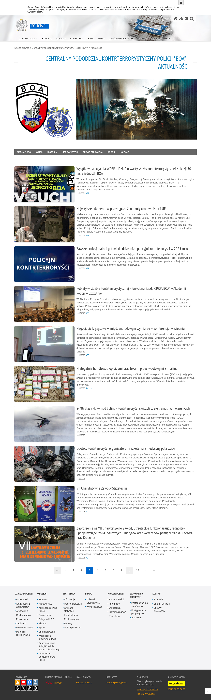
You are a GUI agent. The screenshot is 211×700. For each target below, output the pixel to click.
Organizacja (45, 613)
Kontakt (125, 152)
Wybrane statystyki (69, 607)
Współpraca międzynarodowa (47, 635)
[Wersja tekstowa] (186, 19)
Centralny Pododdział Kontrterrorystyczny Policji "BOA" (60, 48)
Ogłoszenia (115, 605)
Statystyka (69, 591)
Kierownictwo (70, 152)
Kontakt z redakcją (84, 680)
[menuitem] (28, 37)
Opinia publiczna (72, 625)
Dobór (111, 152)
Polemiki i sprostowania (23, 631)
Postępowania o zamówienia (139, 602)
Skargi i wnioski (162, 601)
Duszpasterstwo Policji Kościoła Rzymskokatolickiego (49, 644)
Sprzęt (42, 625)
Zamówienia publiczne (136, 593)
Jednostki (43, 597)
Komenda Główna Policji (48, 607)
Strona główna (22, 48)
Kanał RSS (17, 680)
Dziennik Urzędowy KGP (94, 599)
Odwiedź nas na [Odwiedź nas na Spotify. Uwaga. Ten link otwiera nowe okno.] (35, 685)
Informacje (69, 597)
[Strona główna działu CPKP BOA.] (44, 109)
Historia (52, 152)
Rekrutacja (114, 614)
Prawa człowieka (93, 152)
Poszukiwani (22, 617)
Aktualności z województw (23, 603)
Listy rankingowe (117, 610)
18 (136, 567)
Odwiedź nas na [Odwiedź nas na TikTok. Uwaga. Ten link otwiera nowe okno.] (29, 685)
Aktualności (97, 48)
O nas (40, 152)
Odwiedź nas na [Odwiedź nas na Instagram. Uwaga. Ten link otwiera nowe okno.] (35, 680)
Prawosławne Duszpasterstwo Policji (47, 654)
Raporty (68, 621)
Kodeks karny (71, 613)
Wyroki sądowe (94, 604)
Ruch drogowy (23, 613)
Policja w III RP (46, 617)
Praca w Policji (116, 591)
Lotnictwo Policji (24, 625)
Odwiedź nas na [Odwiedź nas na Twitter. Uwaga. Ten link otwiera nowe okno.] (23, 685)
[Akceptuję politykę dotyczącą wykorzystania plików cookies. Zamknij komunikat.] (181, 2)
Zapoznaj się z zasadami (147, 686)
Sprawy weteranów (159, 607)
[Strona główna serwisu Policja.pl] (176, 19)
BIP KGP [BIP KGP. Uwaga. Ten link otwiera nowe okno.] (57, 680)
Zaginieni (21, 621)
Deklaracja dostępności (116, 680)
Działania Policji (24, 591)
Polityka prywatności (146, 691)
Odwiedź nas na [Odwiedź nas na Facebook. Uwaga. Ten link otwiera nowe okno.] (29, 680)
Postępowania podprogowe (138, 610)
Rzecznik (158, 597)
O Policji (41, 591)
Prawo (88, 591)
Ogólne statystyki (73, 601)
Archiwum (136, 615)
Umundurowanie (47, 629)
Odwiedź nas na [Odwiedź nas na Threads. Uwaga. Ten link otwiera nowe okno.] (17, 685)
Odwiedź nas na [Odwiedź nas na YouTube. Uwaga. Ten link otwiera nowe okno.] (23, 680)
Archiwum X (22, 609)
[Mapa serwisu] (181, 19)
